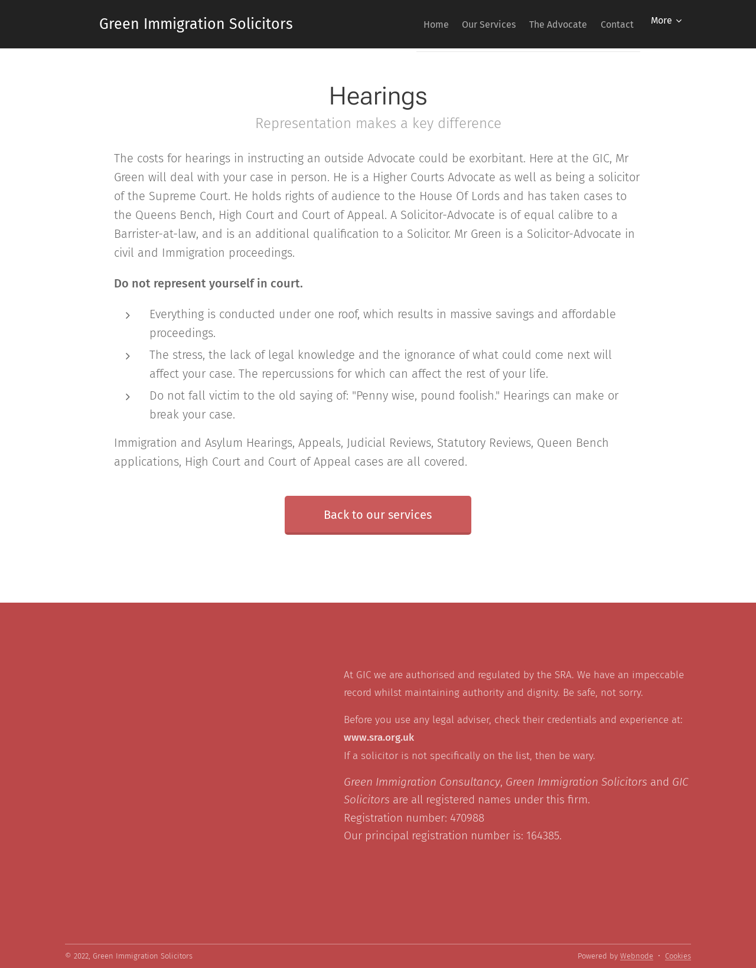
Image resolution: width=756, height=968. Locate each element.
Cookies (678, 955)
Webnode (636, 955)
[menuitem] (408, 24)
